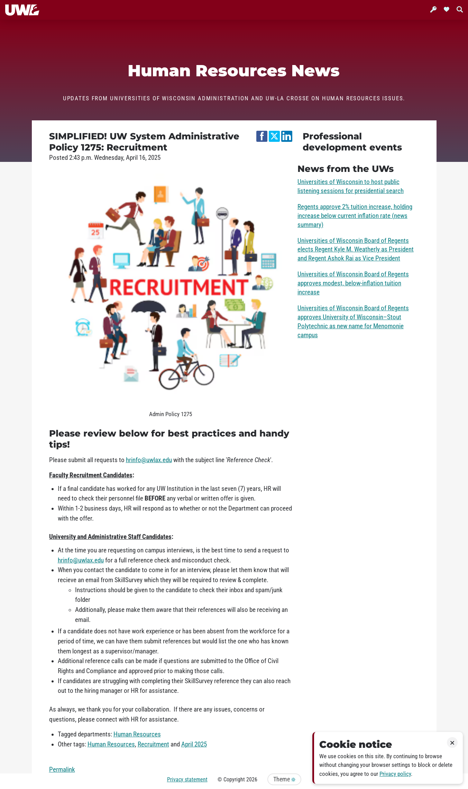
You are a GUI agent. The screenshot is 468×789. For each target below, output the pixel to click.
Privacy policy (395, 774)
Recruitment (153, 744)
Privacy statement (187, 779)
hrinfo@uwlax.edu (149, 460)
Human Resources (137, 734)
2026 (251, 779)
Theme (284, 779)
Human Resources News (234, 70)
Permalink (62, 769)
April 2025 (194, 744)
